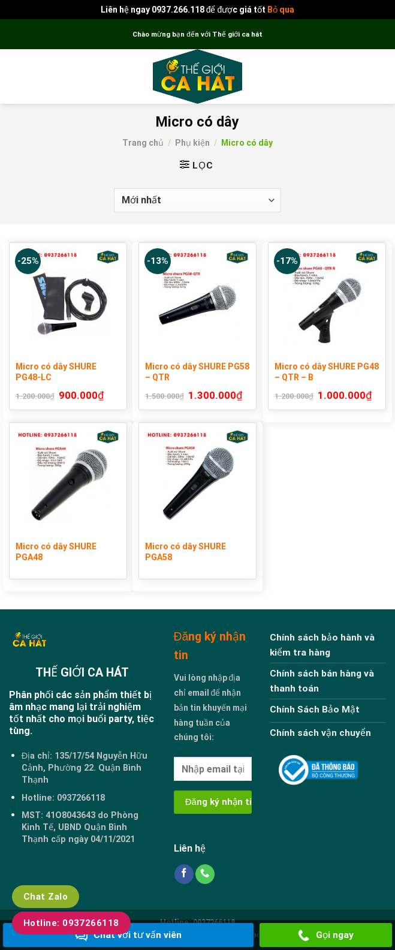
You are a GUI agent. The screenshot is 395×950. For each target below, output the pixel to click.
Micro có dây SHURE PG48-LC (56, 372)
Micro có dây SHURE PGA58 (185, 552)
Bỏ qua (280, 9)
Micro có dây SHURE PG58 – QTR (197, 372)
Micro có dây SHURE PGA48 (56, 552)
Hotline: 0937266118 (71, 923)
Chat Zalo (45, 896)
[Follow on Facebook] (184, 874)
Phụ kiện (192, 143)
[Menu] (16, 76)
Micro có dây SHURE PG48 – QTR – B (327, 372)
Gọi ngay (326, 936)
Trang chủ (143, 143)
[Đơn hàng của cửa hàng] (197, 200)
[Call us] (205, 874)
